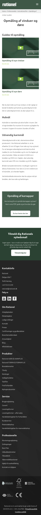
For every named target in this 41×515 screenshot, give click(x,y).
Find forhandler (7, 385)
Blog (3, 343)
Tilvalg (4, 370)
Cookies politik (20, 512)
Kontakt (5, 323)
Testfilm (5, 382)
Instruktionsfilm (22, 11)
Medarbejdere (7, 316)
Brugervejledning (8, 401)
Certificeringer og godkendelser (13, 331)
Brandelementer (8, 366)
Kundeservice (6, 421)
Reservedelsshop (8, 424)
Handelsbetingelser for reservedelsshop (16, 428)
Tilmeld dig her (20, 253)
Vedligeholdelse (7, 378)
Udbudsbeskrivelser (9, 452)
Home (4, 11)
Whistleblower (7, 346)
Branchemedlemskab (9, 335)
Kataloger (5, 374)
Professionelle (11, 11)
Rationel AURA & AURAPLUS (12, 359)
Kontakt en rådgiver (9, 467)
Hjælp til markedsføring (10, 463)
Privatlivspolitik (31, 509)
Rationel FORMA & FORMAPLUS (13, 362)
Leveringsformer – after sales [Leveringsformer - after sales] (12, 413)
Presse (4, 327)
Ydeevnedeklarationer (9, 459)
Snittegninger (6, 444)
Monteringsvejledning (9, 440)
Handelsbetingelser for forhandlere (14, 417)
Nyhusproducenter (8, 389)
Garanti (4, 405)
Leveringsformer (8, 409)
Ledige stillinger (7, 320)
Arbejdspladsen (7, 312)
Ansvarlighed (6, 339)
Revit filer (5, 448)
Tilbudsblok (6, 456)
